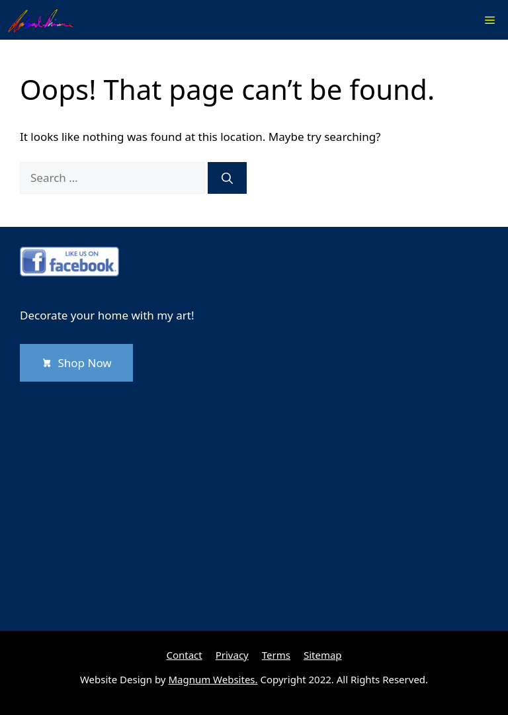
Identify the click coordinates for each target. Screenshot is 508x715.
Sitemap (323, 654)
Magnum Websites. (212, 679)
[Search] (227, 178)
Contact (184, 654)
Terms (276, 654)
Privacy (232, 654)
